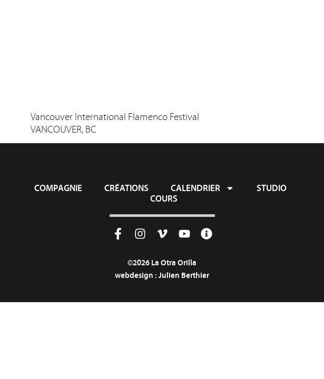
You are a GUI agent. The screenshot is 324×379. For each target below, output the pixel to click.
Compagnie (58, 188)
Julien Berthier (184, 275)
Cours (164, 198)
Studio (272, 188)
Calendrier (202, 188)
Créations (126, 188)
